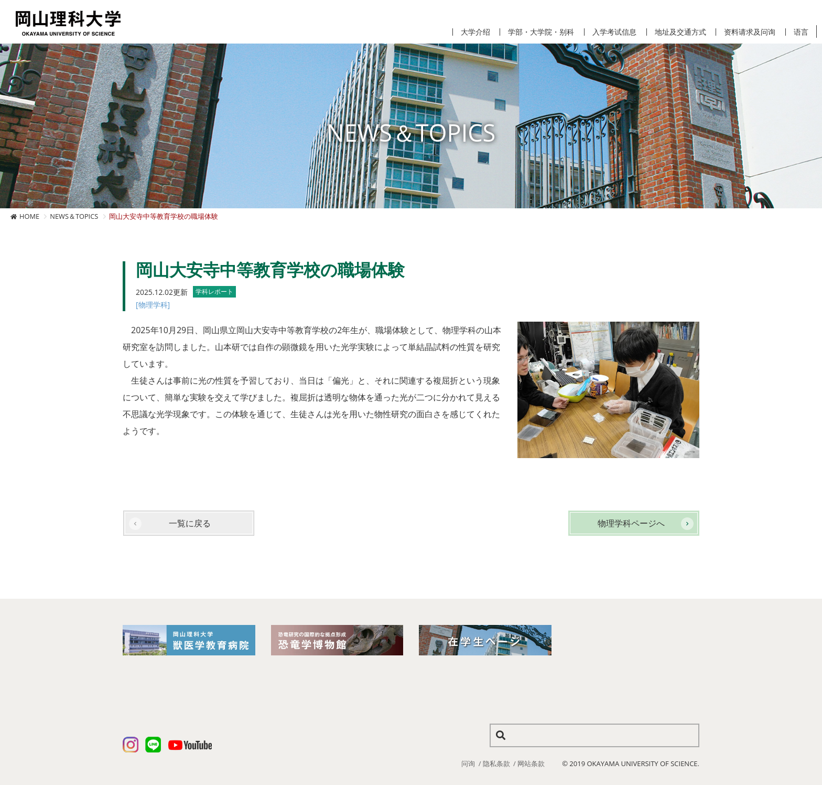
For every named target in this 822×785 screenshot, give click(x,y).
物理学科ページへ (631, 523)
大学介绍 (475, 32)
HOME (29, 216)
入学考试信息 (614, 32)
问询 (468, 763)
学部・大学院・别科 (541, 32)
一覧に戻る (190, 523)
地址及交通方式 (680, 32)
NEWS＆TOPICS (74, 216)
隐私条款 (496, 763)
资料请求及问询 (749, 32)
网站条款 (531, 763)
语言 (801, 32)
